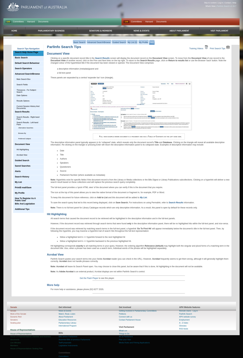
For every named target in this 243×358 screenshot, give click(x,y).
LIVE (8, 21)
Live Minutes (15, 343)
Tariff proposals (65, 343)
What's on (123, 331)
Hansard (31, 21)
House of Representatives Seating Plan (26, 349)
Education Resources (67, 320)
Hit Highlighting (23, 149)
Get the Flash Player (89, 278)
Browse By (22, 133)
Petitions (122, 314)
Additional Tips (22, 209)
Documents (43, 21)
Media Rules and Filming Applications (134, 343)
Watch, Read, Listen (67, 314)
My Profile (19, 193)
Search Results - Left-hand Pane (27, 123)
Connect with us (125, 317)
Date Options (22, 95)
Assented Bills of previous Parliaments (74, 340)
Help (234, 3)
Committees (18, 21)
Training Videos (199, 47)
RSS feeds (183, 329)
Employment (184, 320)
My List (18, 182)
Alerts (18, 171)
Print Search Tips (220, 47)
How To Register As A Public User (25, 199)
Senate (13, 311)
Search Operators (23, 68)
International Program (68, 326)
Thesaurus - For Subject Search (26, 91)
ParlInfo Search (185, 314)
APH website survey (187, 317)
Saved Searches (22, 166)
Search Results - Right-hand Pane (28, 118)
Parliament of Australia (37, 6)
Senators (14, 320)
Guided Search (22, 160)
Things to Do (124, 334)
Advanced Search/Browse (27, 74)
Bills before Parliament (68, 337)
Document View (22, 144)
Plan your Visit (125, 340)
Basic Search (21, 57)
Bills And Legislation (25, 204)
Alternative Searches (25, 128)
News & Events (65, 311)
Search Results (22, 112)
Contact (227, 3)
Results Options (23, 101)
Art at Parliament (126, 337)
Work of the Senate (18, 314)
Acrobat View (22, 155)
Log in (220, 3)
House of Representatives (21, 334)
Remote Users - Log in (188, 311)
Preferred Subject (24, 139)
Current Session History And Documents (28, 107)
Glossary (182, 326)
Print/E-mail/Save (23, 187)
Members (14, 345)
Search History (22, 177)
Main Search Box (23, 79)
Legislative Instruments (68, 345)
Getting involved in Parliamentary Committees (138, 311)
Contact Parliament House (130, 320)
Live (126, 21)
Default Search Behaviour (27, 63)
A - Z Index (183, 323)
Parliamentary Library (67, 323)
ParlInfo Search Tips (64, 47)
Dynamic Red (15, 317)
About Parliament (66, 317)
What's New (210, 6)
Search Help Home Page (26, 52)
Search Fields (22, 85)
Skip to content (210, 3)
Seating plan (15, 323)
